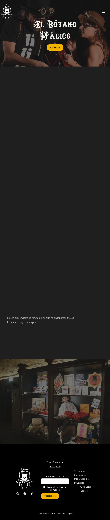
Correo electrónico (55, 476)
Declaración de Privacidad (81, 480)
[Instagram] (17, 493)
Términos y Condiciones (80, 472)
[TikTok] (32, 493)
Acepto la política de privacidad (54, 488)
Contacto (85, 490)
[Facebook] (24, 493)
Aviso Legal (85, 486)
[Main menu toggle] (104, 11)
